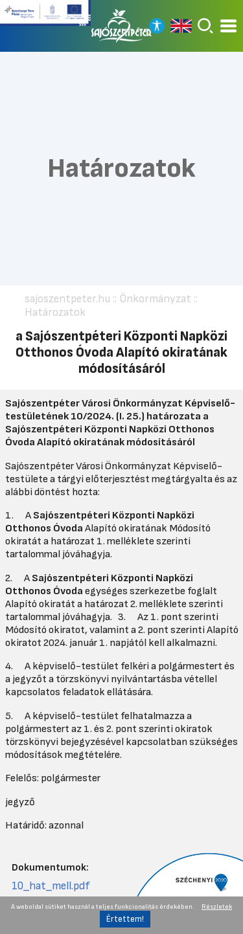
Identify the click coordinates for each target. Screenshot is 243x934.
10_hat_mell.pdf (51, 886)
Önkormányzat (155, 299)
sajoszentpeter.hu (67, 299)
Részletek (217, 907)
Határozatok (55, 312)
